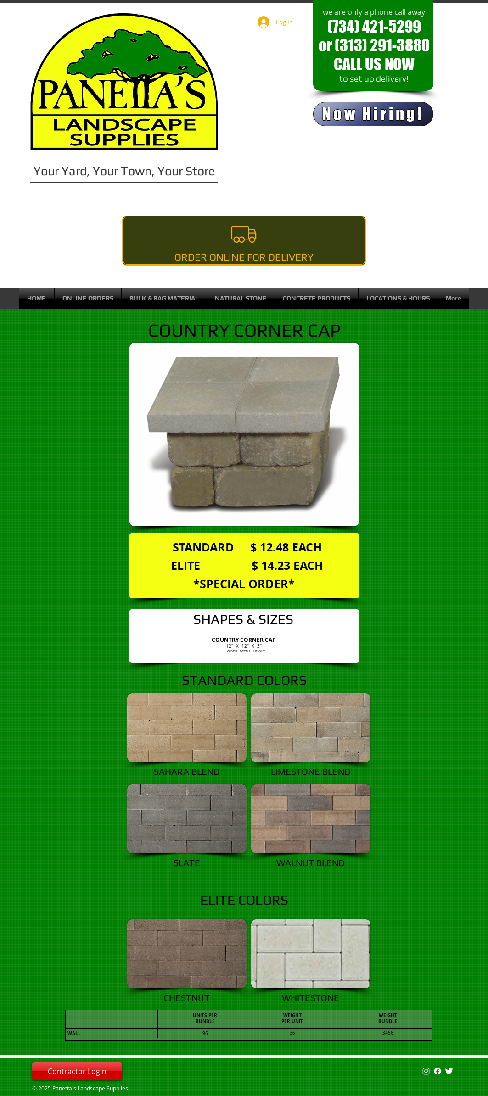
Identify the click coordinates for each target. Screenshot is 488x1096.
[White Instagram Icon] (426, 1071)
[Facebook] (437, 1071)
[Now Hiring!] (373, 114)
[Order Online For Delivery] (244, 241)
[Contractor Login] (77, 1071)
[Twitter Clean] (449, 1071)
